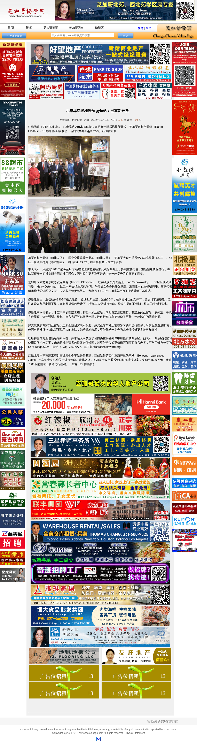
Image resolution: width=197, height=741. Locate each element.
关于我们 (163, 721)
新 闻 (29, 27)
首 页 (11, 27)
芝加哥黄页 (51, 27)
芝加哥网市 (76, 27)
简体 (140, 28)
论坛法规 (152, 721)
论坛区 (99, 27)
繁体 (148, 28)
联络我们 (173, 721)
